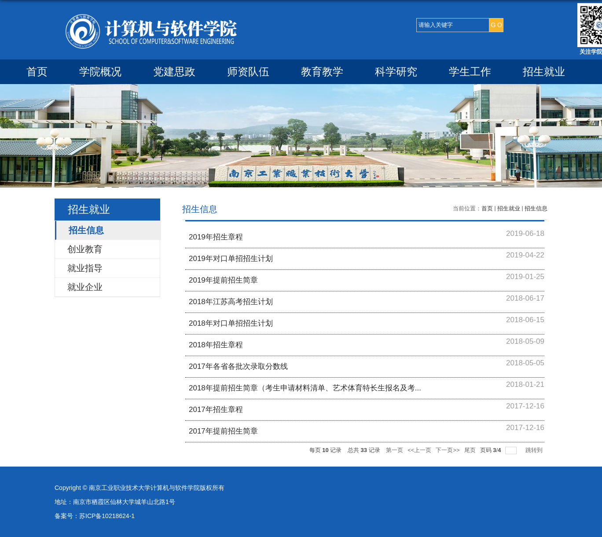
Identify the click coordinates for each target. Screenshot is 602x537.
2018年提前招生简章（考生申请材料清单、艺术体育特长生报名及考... (305, 388)
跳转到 (534, 450)
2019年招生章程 (216, 237)
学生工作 (470, 71)
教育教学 (322, 71)
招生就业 (544, 71)
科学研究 (396, 71)
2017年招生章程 (216, 409)
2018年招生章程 (216, 345)
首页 (37, 71)
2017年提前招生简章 (223, 431)
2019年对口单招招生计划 (231, 258)
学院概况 (100, 71)
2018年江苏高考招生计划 (231, 302)
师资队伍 (248, 71)
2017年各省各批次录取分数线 (238, 366)
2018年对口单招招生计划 (231, 323)
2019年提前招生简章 (223, 280)
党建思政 (174, 71)
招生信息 (536, 208)
